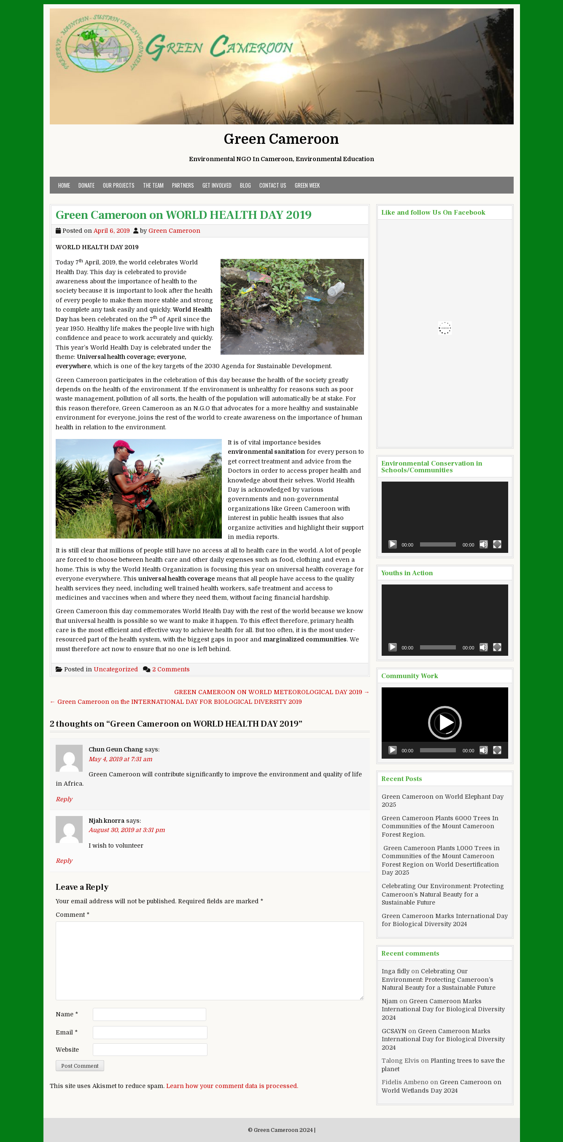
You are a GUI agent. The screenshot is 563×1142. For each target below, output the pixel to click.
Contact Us (272, 185)
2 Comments (171, 669)
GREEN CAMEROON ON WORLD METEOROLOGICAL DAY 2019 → (272, 692)
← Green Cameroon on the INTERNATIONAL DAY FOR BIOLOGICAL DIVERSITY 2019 (176, 701)
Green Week (307, 185)
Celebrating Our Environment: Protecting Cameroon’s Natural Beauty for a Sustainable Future (443, 894)
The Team (153, 185)
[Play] (392, 544)
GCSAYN (394, 1031)
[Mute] (483, 544)
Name (67, 1014)
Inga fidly (395, 971)
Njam (390, 1001)
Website (67, 1049)
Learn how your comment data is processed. (232, 1086)
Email (67, 1032)
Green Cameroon (281, 139)
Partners (183, 185)
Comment (72, 914)
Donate (86, 185)
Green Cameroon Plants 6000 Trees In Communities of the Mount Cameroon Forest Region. (440, 826)
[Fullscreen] (497, 544)
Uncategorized (116, 669)
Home (64, 185)
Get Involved (217, 185)
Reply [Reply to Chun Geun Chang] (64, 799)
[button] (445, 723)
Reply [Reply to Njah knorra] (64, 860)
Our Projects (119, 185)
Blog (245, 185)
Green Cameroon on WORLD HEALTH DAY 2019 (184, 215)
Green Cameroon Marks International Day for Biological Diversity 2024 (443, 1009)
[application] (445, 517)
